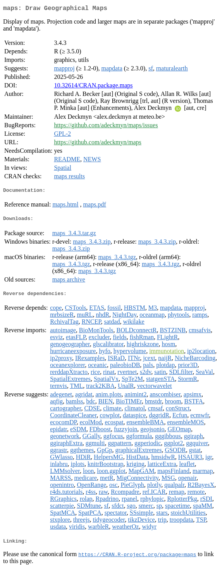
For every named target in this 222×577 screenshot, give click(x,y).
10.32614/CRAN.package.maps (93, 87)
